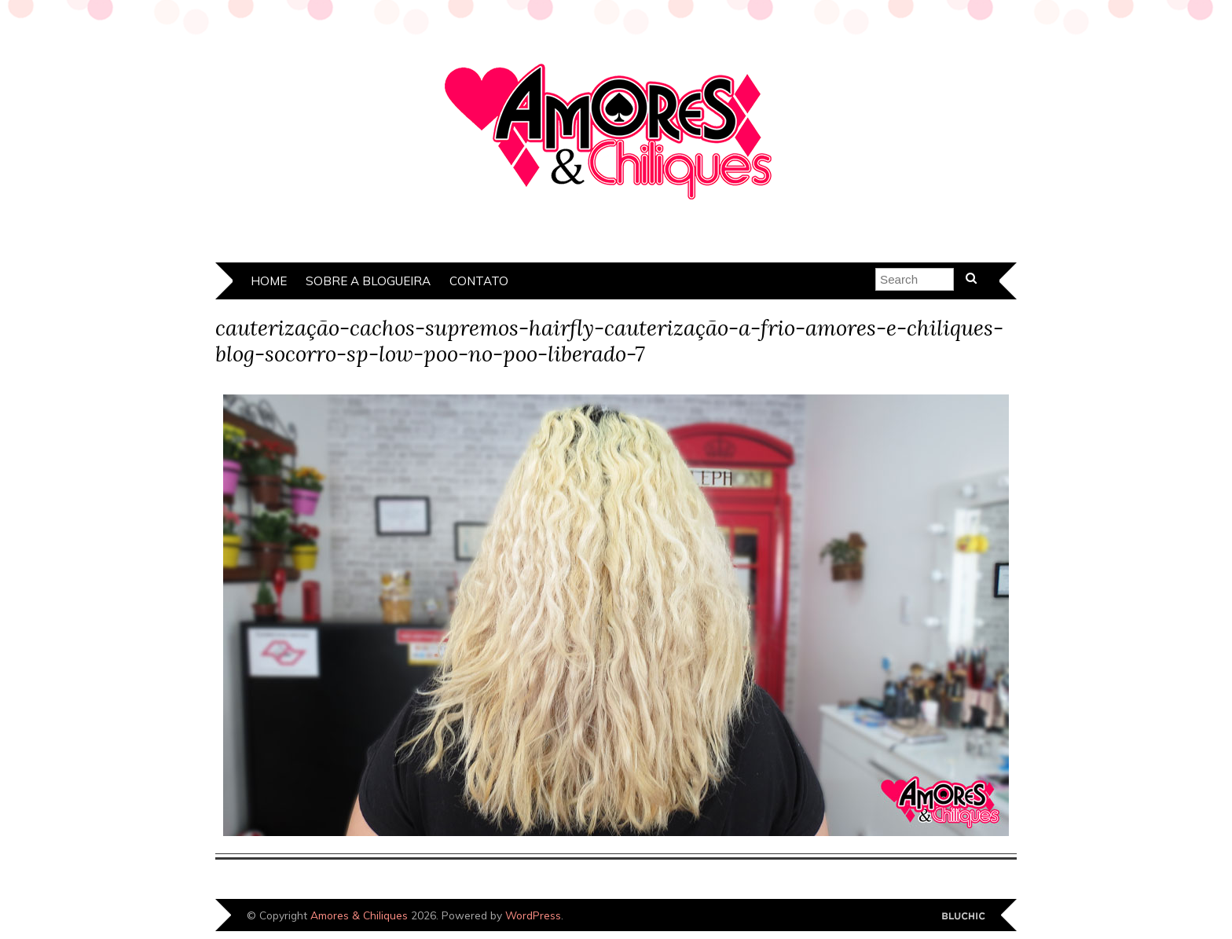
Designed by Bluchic (963, 916)
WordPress (533, 915)
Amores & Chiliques (359, 915)
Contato (478, 280)
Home (269, 280)
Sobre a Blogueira (368, 280)
